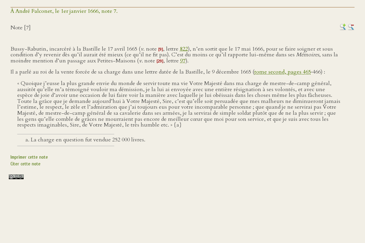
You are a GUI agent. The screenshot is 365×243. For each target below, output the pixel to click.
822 (184, 49)
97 (183, 60)
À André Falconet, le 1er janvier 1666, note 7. (64, 11)
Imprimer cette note (29, 157)
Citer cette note (25, 164)
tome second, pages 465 (282, 72)
